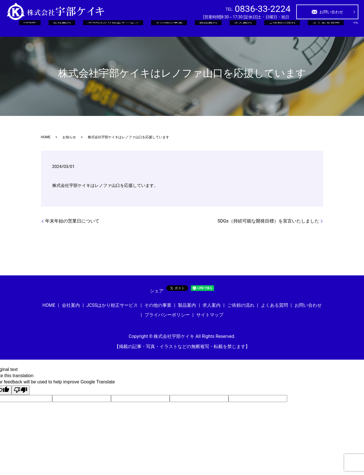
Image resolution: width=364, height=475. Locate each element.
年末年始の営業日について (72, 221)
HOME (119, 28)
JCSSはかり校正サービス (178, 28)
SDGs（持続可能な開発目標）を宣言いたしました (268, 221)
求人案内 (272, 28)
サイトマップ (209, 315)
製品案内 (249, 28)
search (356, 28)
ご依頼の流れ (300, 28)
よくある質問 (332, 28)
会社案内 (141, 28)
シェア (157, 290)
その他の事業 (221, 28)
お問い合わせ (327, 12)
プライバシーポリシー (167, 315)
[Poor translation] (21, 390)
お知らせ (69, 137)
